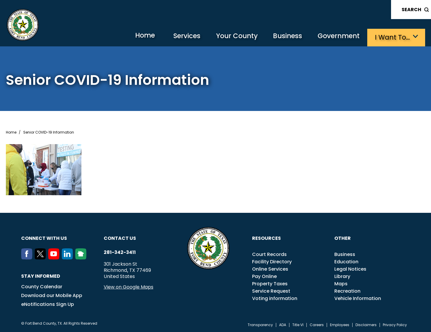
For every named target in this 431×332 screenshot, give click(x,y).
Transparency (260, 324)
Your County (231, 37)
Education (346, 261)
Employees (339, 324)
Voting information (274, 297)
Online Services (270, 268)
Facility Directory (272, 261)
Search (411, 9)
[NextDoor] (82, 257)
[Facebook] (28, 257)
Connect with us (44, 237)
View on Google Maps (128, 286)
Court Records (269, 253)
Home (135, 36)
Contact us (120, 237)
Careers (317, 324)
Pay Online (264, 275)
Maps (341, 283)
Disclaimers (366, 324)
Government (337, 37)
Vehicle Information (357, 297)
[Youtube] (55, 257)
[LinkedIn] (68, 257)
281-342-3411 (120, 252)
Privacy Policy (395, 324)
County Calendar (41, 286)
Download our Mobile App (51, 294)
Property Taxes (270, 283)
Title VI (297, 324)
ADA (282, 324)
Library (342, 275)
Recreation (347, 290)
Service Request (271, 290)
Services (179, 37)
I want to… (393, 37)
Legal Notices (350, 268)
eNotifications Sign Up (47, 303)
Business (284, 37)
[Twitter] (41, 257)
